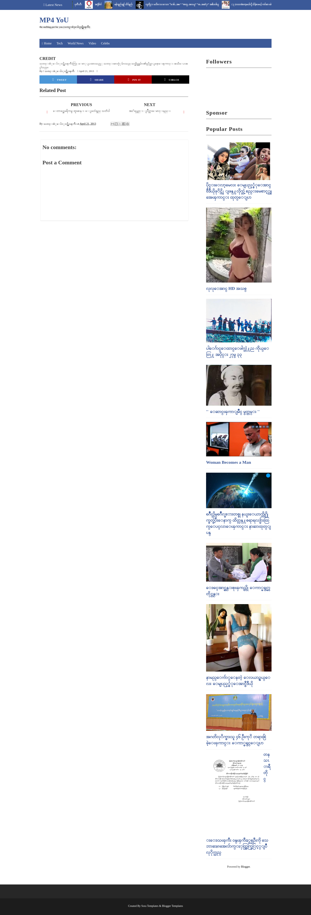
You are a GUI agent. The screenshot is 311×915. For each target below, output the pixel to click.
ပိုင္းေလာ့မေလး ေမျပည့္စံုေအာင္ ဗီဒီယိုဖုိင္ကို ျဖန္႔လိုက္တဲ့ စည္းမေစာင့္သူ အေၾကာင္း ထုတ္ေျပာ (239, 191)
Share (97, 79)
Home (48, 43)
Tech (60, 43)
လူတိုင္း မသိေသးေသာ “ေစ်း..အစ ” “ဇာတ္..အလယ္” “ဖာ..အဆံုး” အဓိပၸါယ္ (189, 4)
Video (92, 43)
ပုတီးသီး (85, 4)
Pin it (134, 79)
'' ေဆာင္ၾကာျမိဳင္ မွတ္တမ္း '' (233, 411)
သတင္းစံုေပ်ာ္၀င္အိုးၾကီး (60, 71)
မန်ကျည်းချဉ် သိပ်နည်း (131, 4)
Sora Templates (149, 905)
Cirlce (171, 79)
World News (76, 43)
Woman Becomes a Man (228, 462)
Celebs (105, 43)
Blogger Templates (172, 905)
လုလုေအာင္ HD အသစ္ (226, 288)
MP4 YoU (54, 20)
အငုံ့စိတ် (105, 4)
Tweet (60, 79)
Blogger (245, 866)
